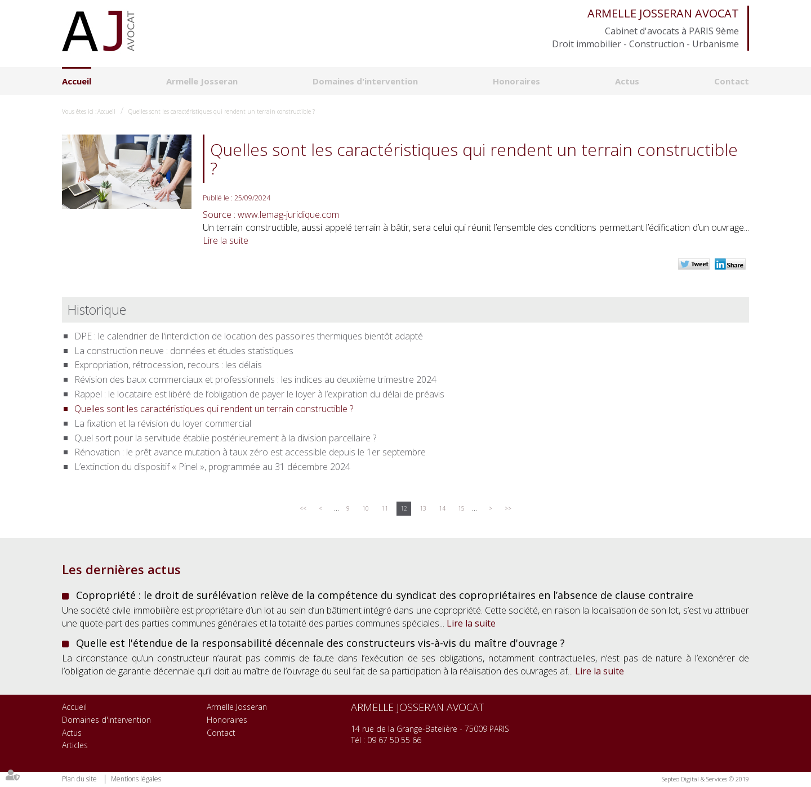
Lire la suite (225, 240)
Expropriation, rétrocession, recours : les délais (168, 365)
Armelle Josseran (202, 81)
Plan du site (79, 779)
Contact (731, 81)
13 (423, 508)
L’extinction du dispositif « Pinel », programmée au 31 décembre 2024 (212, 466)
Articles (75, 745)
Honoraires (516, 81)
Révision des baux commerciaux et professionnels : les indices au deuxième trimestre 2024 (255, 379)
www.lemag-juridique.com (288, 214)
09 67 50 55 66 (394, 740)
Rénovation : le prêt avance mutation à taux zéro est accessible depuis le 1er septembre (250, 452)
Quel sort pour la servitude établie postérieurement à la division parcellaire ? (225, 438)
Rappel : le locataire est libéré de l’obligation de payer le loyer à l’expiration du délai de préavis (259, 394)
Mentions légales (136, 779)
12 (403, 508)
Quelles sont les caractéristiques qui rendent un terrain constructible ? (221, 111)
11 (384, 508)
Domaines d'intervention (365, 81)
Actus (627, 81)
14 (442, 508)
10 (365, 508)
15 (461, 508)
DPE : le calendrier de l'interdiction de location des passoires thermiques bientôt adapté (248, 336)
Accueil (76, 81)
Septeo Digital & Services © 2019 (705, 779)
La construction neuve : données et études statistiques (183, 351)
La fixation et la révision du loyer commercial (162, 423)
